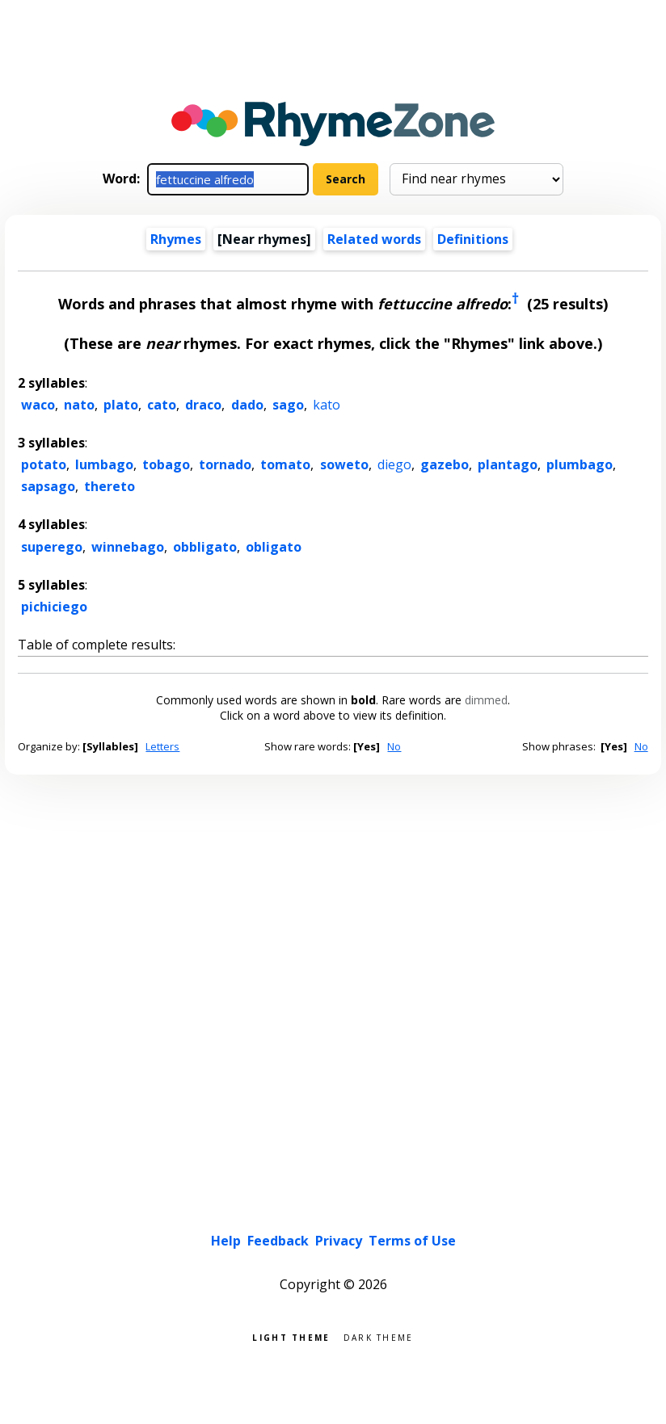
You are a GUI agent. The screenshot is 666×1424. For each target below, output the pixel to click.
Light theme (291, 1336)
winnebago (127, 547)
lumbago (104, 464)
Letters (162, 746)
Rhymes (175, 239)
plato (120, 405)
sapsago (48, 486)
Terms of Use (412, 1241)
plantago (507, 464)
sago (288, 405)
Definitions (472, 239)
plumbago (579, 464)
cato (161, 405)
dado (247, 405)
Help (226, 1241)
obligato (273, 547)
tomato (285, 464)
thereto (109, 486)
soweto (344, 464)
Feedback (278, 1241)
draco (203, 405)
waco (38, 405)
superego (51, 547)
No (394, 746)
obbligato (205, 547)
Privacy (338, 1241)
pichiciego (54, 606)
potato (43, 464)
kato (326, 405)
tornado (225, 464)
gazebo (444, 464)
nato (79, 405)
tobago (166, 464)
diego (394, 464)
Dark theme (379, 1336)
